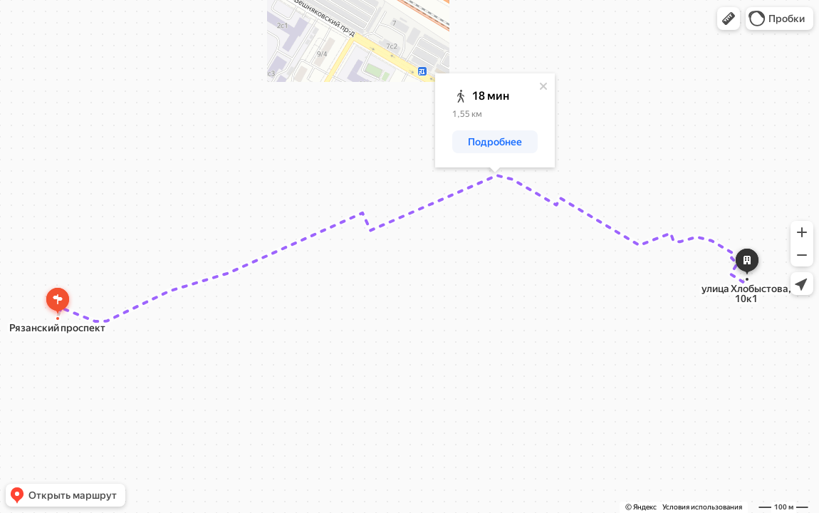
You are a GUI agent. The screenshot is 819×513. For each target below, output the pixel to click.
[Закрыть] (543, 86)
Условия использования (702, 507)
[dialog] (495, 120)
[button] (728, 18)
